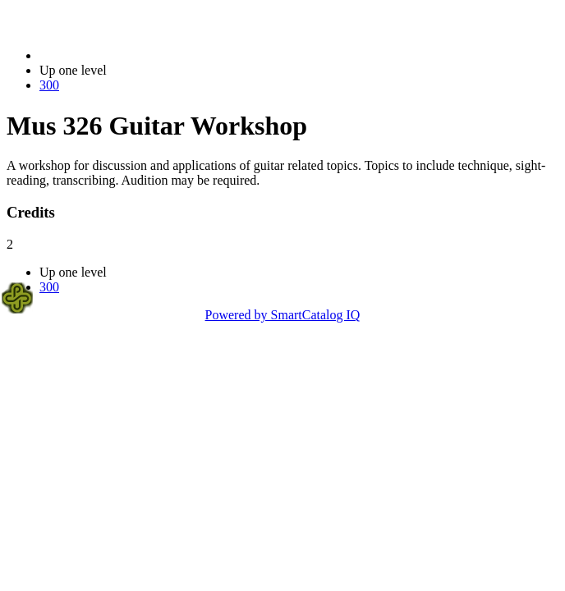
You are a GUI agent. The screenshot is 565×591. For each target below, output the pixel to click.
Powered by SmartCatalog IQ (283, 315)
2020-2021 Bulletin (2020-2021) (125, 55)
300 (49, 85)
